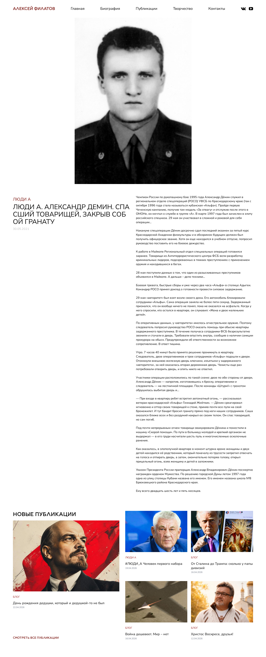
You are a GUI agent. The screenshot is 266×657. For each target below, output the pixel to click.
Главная (78, 8)
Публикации (146, 8)
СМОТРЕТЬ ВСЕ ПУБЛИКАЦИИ (36, 637)
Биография (110, 8)
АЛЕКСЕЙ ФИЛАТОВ (34, 8)
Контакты (216, 8)
